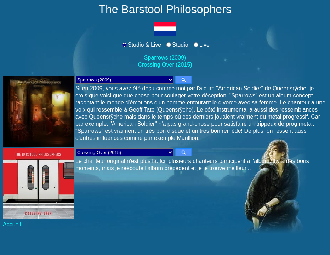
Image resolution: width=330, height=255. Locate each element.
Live (204, 45)
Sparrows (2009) (165, 58)
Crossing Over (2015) (165, 65)
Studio (180, 45)
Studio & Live (144, 45)
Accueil (12, 224)
